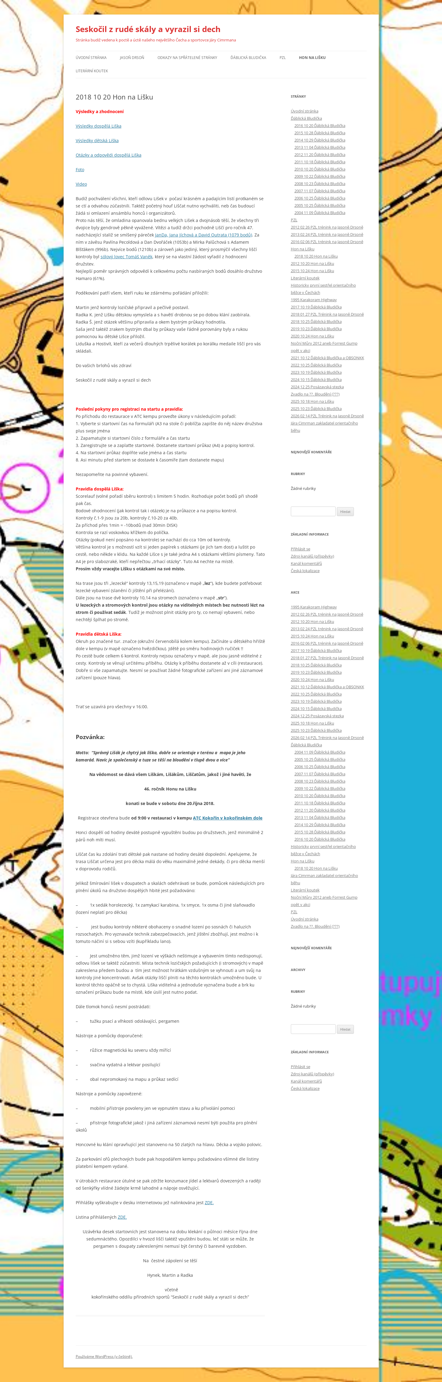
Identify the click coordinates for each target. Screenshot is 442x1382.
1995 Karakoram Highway (314, 299)
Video (81, 184)
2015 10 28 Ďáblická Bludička (319, 132)
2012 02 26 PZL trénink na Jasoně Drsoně (327, 227)
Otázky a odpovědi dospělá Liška (108, 155)
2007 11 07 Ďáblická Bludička (319, 191)
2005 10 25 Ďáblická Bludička (319, 205)
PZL (283, 57)
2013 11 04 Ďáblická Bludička (319, 147)
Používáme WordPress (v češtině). (104, 1356)
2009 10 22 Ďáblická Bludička (319, 176)
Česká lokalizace (305, 570)
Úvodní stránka (91, 57)
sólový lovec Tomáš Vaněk (126, 256)
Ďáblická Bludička (248, 57)
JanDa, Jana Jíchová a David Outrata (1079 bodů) (203, 235)
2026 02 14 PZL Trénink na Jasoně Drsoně (327, 416)
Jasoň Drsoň (132, 57)
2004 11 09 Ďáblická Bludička (319, 212)
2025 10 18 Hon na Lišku (312, 401)
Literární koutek (92, 70)
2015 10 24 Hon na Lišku (312, 270)
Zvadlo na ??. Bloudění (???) (315, 394)
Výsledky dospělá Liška (98, 126)
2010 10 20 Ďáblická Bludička (319, 169)
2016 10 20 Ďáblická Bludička (319, 125)
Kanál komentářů (306, 563)
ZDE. (209, 1202)
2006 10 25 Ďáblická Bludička (319, 198)
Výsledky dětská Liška (97, 140)
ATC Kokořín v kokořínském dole (227, 818)
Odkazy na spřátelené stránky (187, 57)
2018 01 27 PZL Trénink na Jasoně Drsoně (327, 314)
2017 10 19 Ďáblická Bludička (316, 307)
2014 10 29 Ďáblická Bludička (319, 140)
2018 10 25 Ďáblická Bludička (316, 321)
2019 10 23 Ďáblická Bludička (316, 328)
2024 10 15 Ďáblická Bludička (316, 379)
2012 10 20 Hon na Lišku (312, 263)
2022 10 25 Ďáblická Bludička (316, 365)
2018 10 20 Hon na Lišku (316, 256)
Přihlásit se (300, 549)
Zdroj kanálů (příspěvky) (312, 556)
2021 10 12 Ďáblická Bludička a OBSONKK (327, 357)
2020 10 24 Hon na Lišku (312, 336)
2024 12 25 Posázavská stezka (317, 387)
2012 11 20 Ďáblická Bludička (319, 154)
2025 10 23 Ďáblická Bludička (316, 408)
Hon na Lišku (312, 57)
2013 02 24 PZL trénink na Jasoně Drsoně (327, 234)
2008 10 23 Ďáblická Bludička (319, 183)
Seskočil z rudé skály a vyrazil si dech (148, 29)
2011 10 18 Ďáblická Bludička (319, 162)
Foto (80, 169)
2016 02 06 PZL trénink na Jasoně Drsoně (327, 241)
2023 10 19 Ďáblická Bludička (316, 372)
